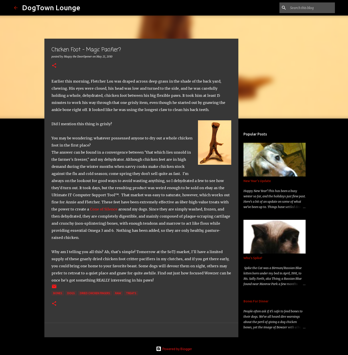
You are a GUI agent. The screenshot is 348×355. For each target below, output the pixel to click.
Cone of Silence (103, 209)
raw (118, 293)
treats (131, 293)
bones (57, 293)
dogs (71, 293)
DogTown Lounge (51, 8)
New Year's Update (257, 181)
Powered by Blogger (174, 349)
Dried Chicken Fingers (95, 293)
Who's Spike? (252, 258)
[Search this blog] (311, 7)
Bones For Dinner (256, 301)
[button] (54, 66)
